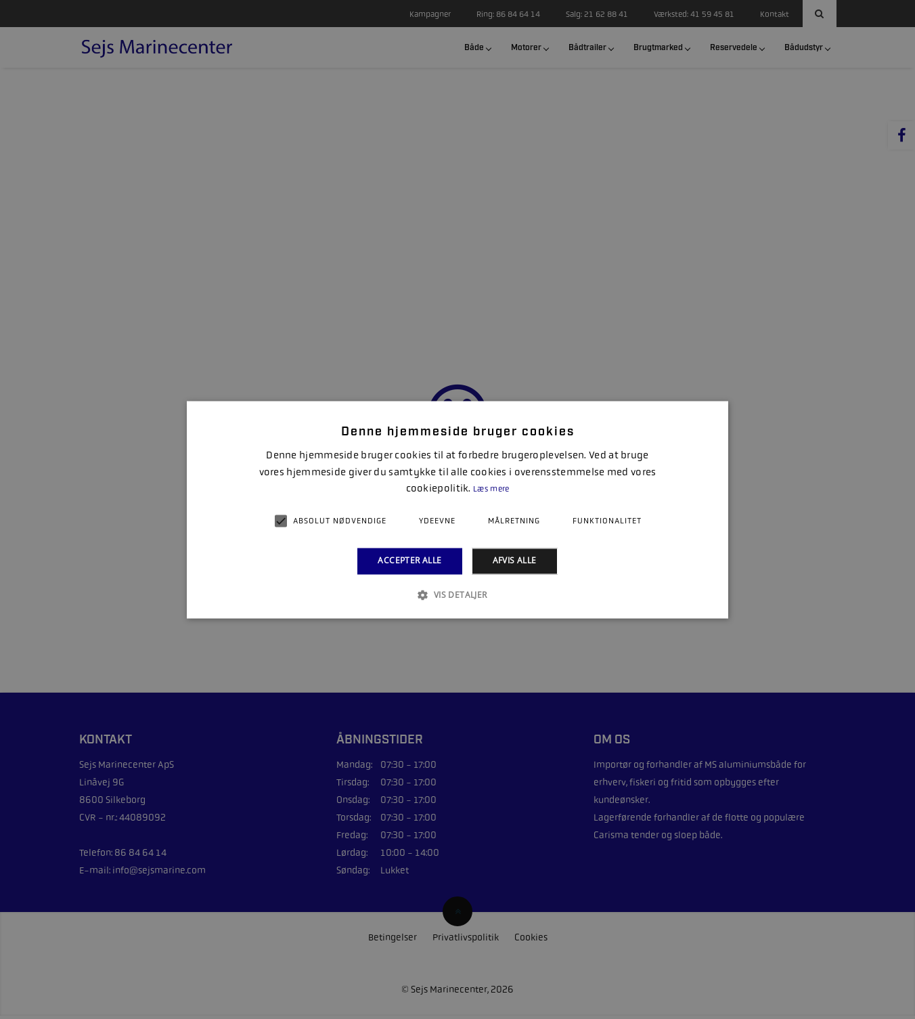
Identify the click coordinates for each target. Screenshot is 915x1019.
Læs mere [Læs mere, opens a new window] (491, 489)
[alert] (457, 509)
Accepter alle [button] (409, 561)
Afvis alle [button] (515, 561)
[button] (457, 594)
